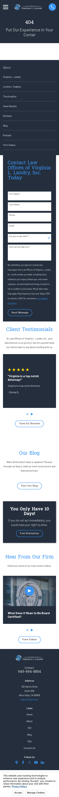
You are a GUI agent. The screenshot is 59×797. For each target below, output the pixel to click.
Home (29, 714)
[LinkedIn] (42, 762)
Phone (12, 215)
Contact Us (29, 748)
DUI (29, 727)
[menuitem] (29, 77)
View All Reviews (29, 423)
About (29, 721)
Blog (29, 734)
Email (11, 225)
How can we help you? (19, 247)
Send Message (19, 312)
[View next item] (32, 414)
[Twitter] (29, 762)
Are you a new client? (19, 236)
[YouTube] (36, 762)
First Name (14, 194)
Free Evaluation (29, 533)
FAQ (29, 741)
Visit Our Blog (29, 486)
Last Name (14, 204)
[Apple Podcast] (16, 762)
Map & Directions (29, 699)
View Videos (29, 639)
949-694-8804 (29, 671)
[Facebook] (23, 762)
